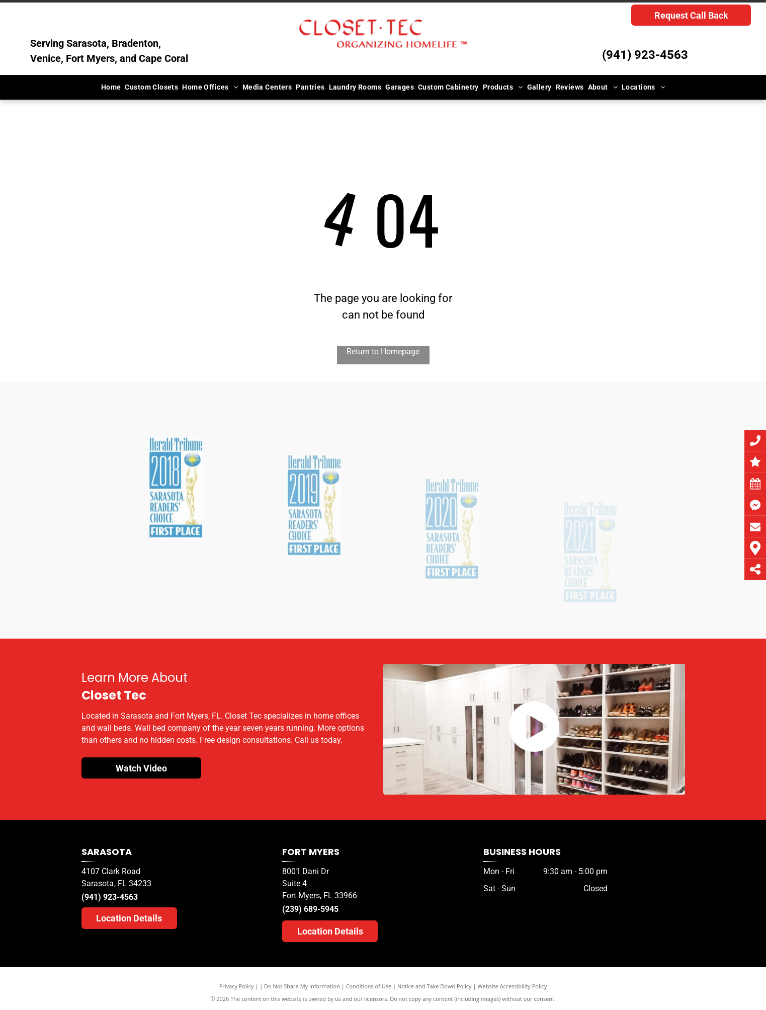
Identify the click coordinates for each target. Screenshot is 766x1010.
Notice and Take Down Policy (434, 986)
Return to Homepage (383, 351)
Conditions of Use (369, 986)
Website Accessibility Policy (512, 986)
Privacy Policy (236, 986)
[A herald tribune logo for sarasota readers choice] (176, 541)
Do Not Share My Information (302, 986)
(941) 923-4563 (645, 55)
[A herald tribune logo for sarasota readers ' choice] (314, 560)
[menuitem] (111, 87)
